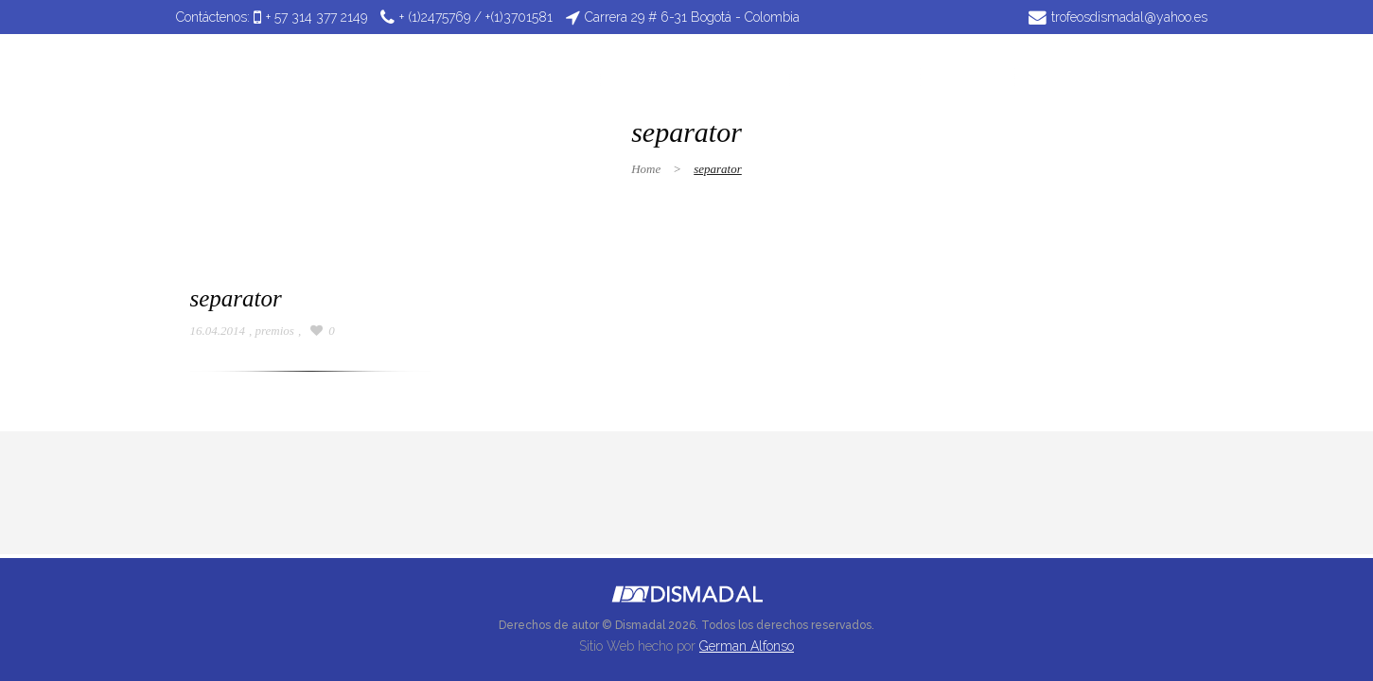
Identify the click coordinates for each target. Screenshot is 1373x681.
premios (274, 330)
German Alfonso (746, 646)
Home (645, 169)
